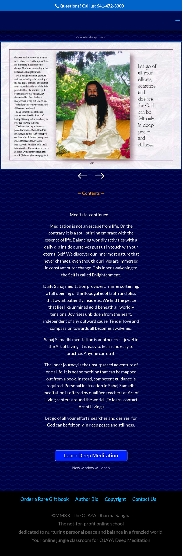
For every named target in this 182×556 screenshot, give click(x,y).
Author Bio (86, 499)
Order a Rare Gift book (44, 499)
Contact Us (144, 499)
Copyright (115, 499)
